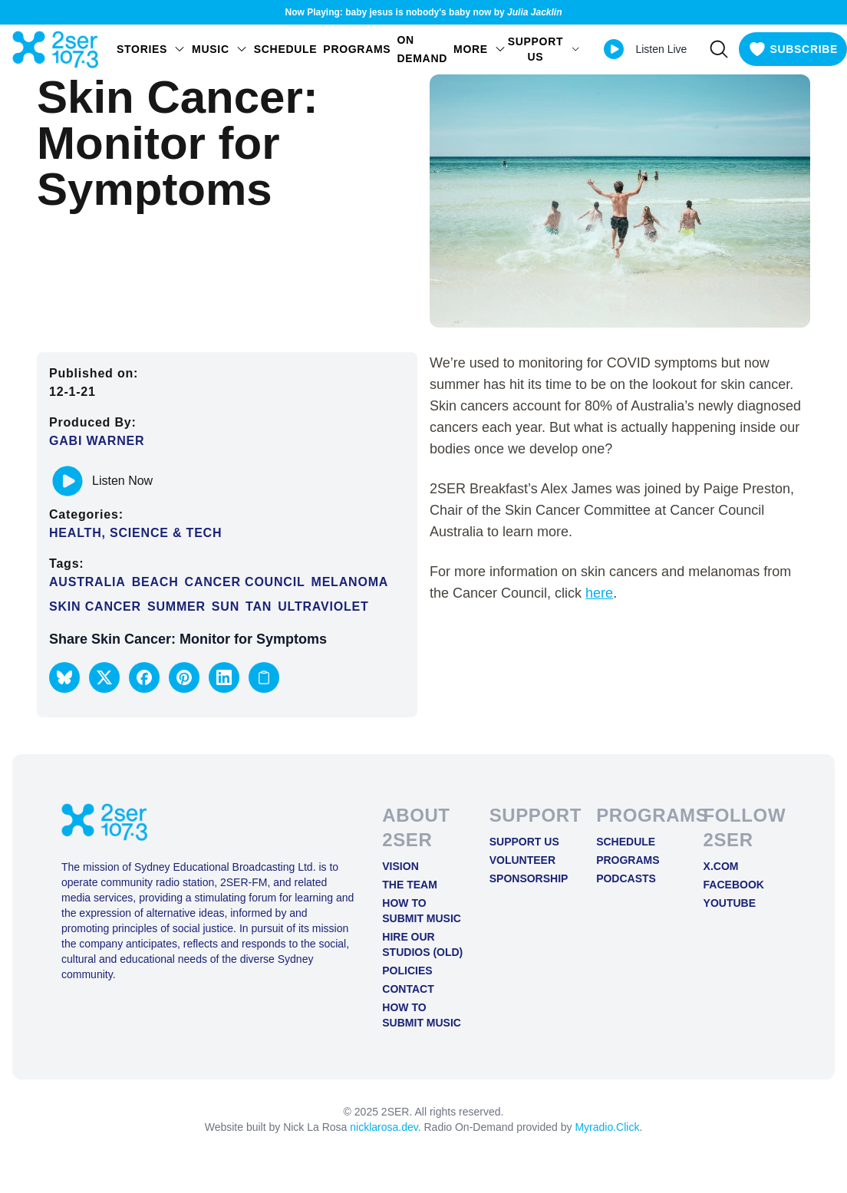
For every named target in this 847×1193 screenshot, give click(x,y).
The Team (409, 884)
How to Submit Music (421, 910)
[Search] (719, 49)
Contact (407, 989)
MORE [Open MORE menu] (479, 49)
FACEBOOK (734, 884)
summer (176, 606)
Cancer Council (245, 581)
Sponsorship (529, 878)
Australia (87, 581)
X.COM (721, 866)
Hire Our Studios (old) (422, 944)
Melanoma (350, 581)
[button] (64, 677)
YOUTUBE (730, 903)
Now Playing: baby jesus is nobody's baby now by (423, 12)
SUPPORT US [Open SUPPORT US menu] (544, 49)
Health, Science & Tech (135, 532)
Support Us (524, 841)
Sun (225, 606)
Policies (407, 970)
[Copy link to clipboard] (264, 677)
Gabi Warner (96, 440)
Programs (357, 49)
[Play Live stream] (613, 49)
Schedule (286, 49)
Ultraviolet (323, 606)
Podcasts (626, 878)
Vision (400, 866)
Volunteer (522, 860)
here (599, 593)
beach (155, 581)
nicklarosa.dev (383, 1127)
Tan (259, 606)
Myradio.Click (607, 1127)
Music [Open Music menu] (220, 49)
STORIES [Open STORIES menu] (151, 49)
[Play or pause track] (67, 481)
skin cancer (95, 606)
